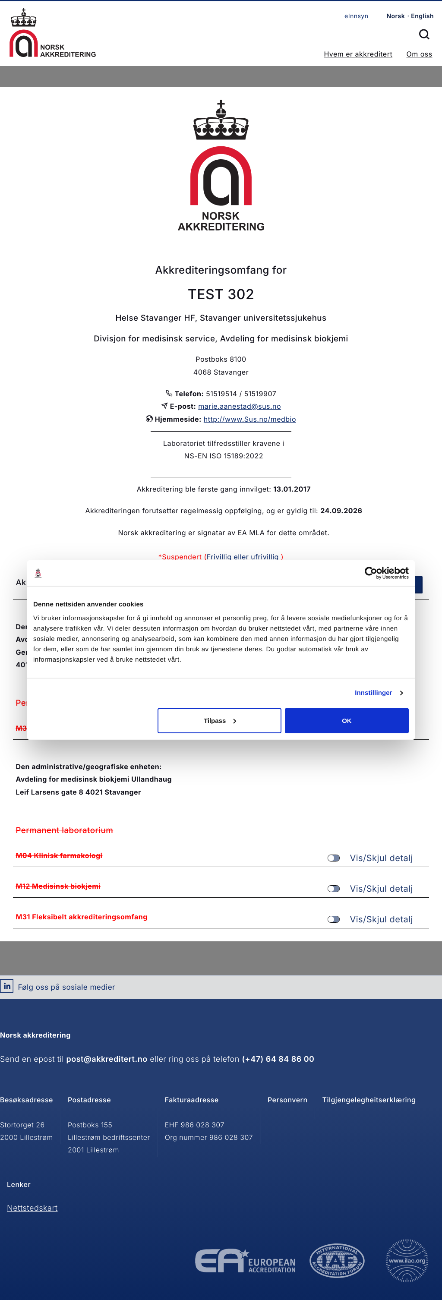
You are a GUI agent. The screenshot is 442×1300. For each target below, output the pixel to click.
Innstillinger (373, 693)
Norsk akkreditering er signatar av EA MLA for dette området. (223, 532)
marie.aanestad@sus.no (239, 406)
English (422, 16)
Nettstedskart (32, 1208)
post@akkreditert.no (107, 1059)
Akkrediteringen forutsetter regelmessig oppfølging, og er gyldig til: (201, 510)
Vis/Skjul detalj (370, 858)
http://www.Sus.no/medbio (250, 419)
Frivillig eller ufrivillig (243, 556)
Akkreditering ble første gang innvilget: (204, 489)
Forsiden (52, 32)
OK (347, 720)
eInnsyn (356, 16)
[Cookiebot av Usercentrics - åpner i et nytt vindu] (371, 573)
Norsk (395, 16)
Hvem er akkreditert (358, 54)
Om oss (419, 54)
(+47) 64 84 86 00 (278, 1059)
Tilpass (220, 720)
